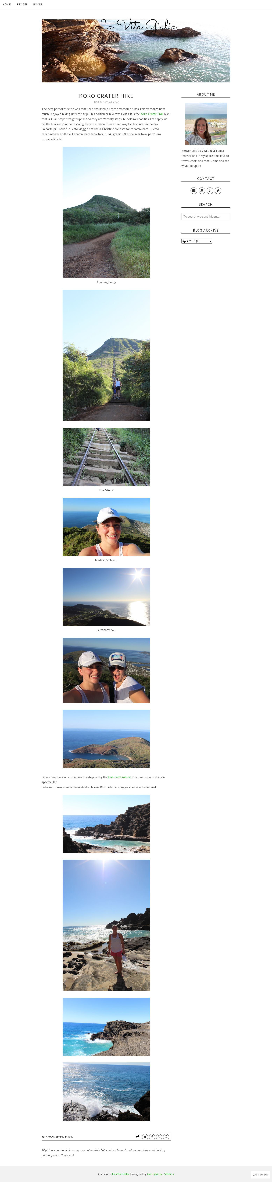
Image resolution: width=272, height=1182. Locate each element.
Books (37, 4)
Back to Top (261, 1174)
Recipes (22, 4)
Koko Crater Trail (152, 114)
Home (7, 4)
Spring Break (64, 1136)
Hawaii (50, 1136)
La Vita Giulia (136, 26)
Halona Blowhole (119, 777)
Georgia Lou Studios (160, 1174)
